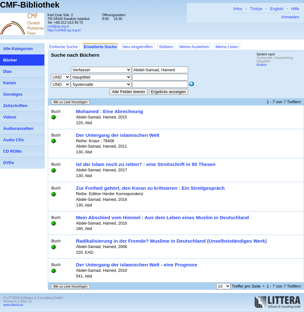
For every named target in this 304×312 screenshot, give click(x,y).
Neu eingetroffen (138, 46)
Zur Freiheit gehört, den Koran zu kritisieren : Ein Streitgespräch (150, 188)
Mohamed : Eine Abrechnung (109, 111)
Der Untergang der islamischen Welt (117, 135)
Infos (237, 8)
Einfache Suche (63, 46)
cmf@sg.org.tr (58, 26)
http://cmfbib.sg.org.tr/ (64, 30)
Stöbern (166, 46)
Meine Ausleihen (194, 46)
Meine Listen (227, 46)
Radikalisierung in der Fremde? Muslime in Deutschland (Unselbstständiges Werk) (171, 241)
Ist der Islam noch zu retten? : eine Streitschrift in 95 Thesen (145, 164)
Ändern (261, 65)
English (276, 8)
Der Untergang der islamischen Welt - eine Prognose (136, 264)
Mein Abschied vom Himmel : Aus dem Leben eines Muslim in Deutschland (162, 217)
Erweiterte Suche (100, 46)
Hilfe (295, 8)
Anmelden (290, 17)
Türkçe (256, 8)
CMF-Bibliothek (30, 4)
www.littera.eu (13, 305)
